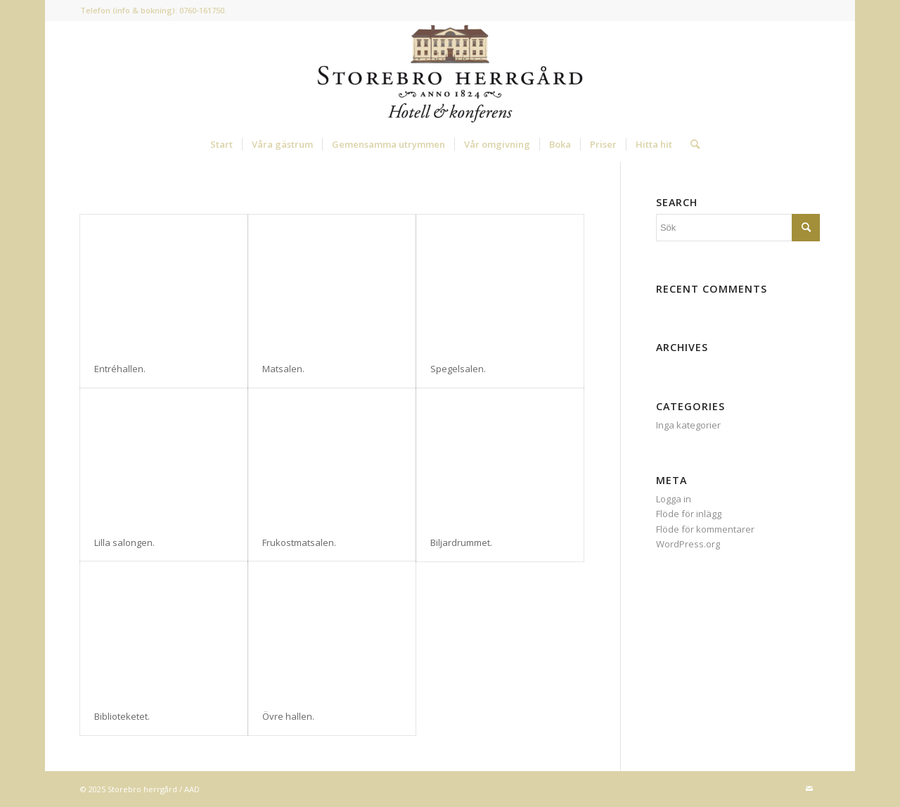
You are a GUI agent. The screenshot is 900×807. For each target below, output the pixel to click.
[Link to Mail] (809, 788)
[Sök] (690, 144)
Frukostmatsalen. (299, 542)
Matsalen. (283, 368)
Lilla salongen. (124, 542)
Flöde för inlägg (688, 513)
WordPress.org (688, 544)
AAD (192, 789)
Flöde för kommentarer (705, 529)
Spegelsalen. (458, 368)
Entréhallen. (120, 368)
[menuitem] (221, 144)
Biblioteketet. (122, 716)
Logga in (673, 499)
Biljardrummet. (461, 542)
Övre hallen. (288, 716)
